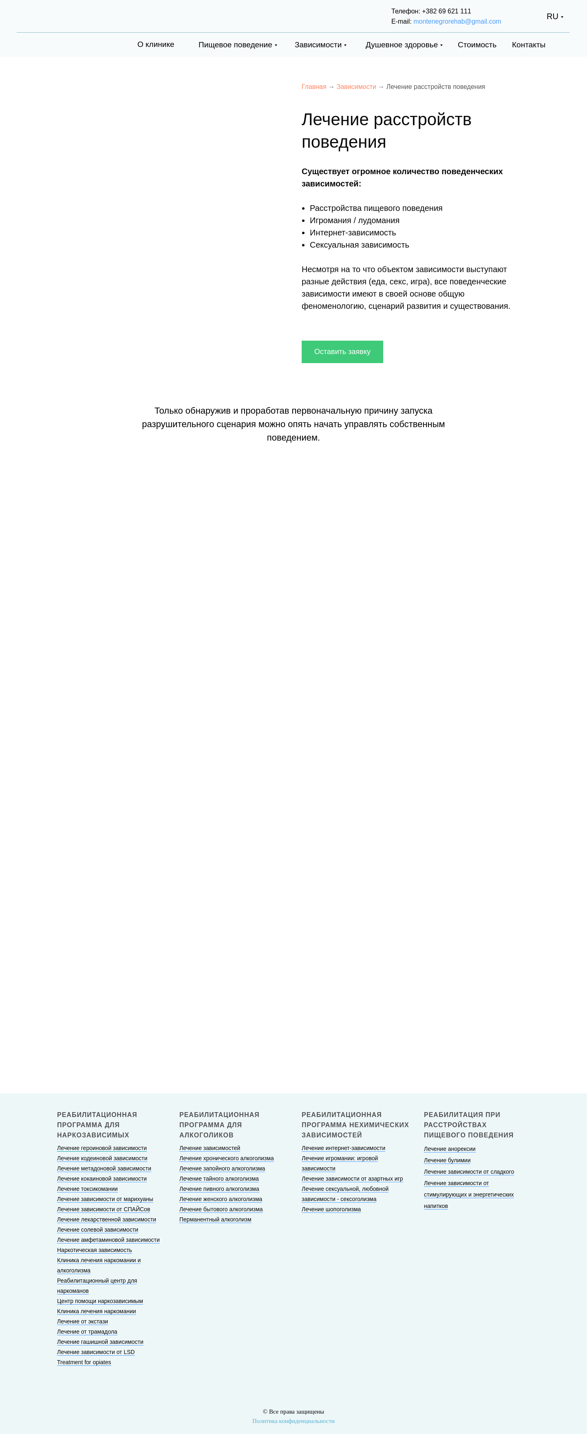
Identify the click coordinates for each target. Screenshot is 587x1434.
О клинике (155, 44)
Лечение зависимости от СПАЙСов (103, 1209)
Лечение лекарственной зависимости (106, 1219)
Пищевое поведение (235, 44)
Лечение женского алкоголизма (220, 1199)
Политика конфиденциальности (293, 1421)
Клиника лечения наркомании (96, 1311)
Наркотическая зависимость (94, 1250)
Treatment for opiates (84, 1362)
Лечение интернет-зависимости (343, 1148)
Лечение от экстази (82, 1321)
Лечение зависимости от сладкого (469, 1171)
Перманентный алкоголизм (215, 1219)
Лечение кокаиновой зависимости (102, 1178)
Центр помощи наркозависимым (100, 1301)
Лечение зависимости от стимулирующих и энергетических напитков (469, 1194)
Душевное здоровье (402, 44)
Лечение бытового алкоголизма (221, 1209)
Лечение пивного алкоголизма (219, 1189)
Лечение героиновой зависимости (102, 1148)
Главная (314, 86)
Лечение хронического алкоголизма (226, 1158)
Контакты (528, 44)
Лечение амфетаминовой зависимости (108, 1240)
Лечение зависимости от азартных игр (352, 1178)
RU (552, 16)
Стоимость (477, 44)
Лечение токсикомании (87, 1189)
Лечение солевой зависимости (97, 1229)
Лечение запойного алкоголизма (222, 1168)
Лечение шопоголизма (331, 1209)
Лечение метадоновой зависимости (104, 1168)
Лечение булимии (447, 1160)
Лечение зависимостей (209, 1148)
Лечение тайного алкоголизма (219, 1178)
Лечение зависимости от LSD (96, 1352)
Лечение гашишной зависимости (100, 1342)
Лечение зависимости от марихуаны (105, 1199)
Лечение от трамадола (87, 1331)
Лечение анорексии (450, 1149)
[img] (58, 15)
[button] (342, 352)
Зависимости (318, 44)
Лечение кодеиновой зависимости (102, 1158)
